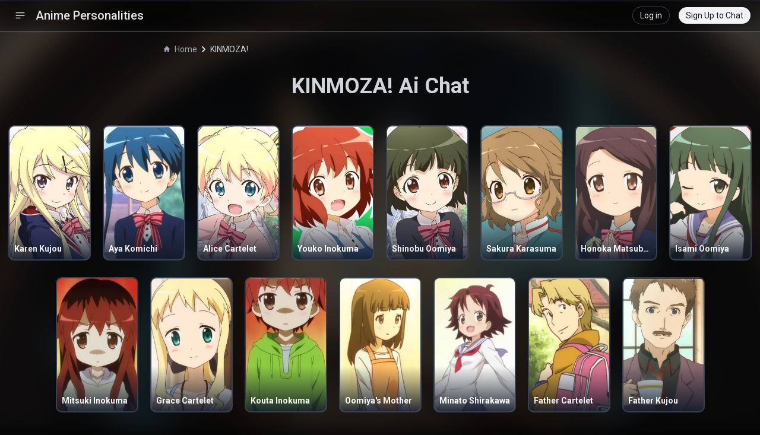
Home (180, 49)
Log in (651, 15)
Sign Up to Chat (714, 15)
